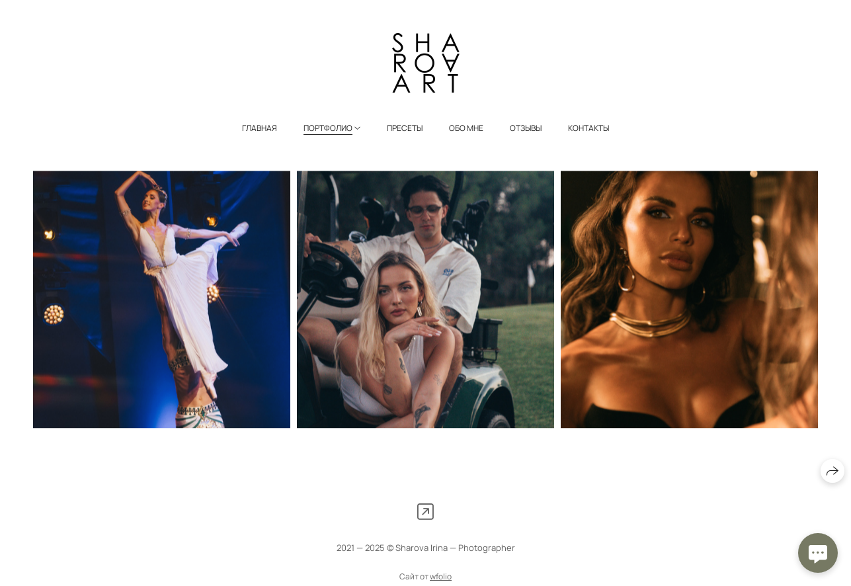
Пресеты (405, 128)
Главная (259, 128)
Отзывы (526, 128)
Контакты (588, 128)
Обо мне (466, 128)
